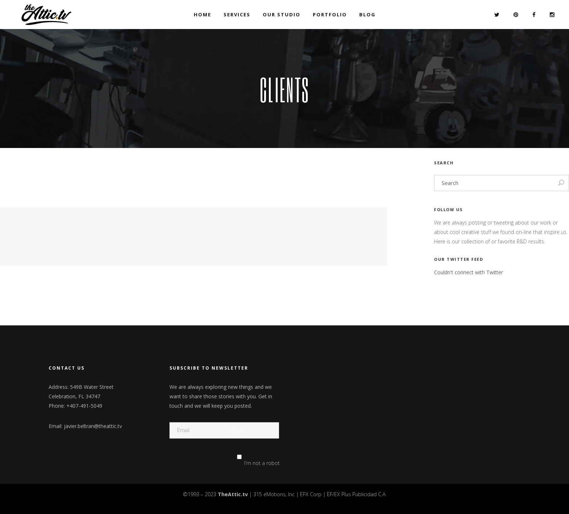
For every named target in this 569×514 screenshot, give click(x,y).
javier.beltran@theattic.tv (93, 426)
